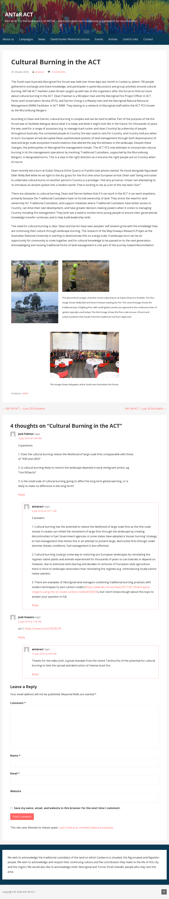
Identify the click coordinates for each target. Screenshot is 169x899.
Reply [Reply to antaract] (35, 605)
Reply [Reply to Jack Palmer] (21, 494)
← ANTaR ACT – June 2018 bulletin (23, 408)
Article (25, 393)
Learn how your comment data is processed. (86, 827)
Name (15, 755)
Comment (18, 703)
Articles (113, 39)
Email (15, 773)
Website (15, 791)
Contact (148, 39)
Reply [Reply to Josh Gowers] (21, 637)
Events (99, 39)
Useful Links (130, 39)
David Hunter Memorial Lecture (70, 39)
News (41, 39)
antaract (39, 71)
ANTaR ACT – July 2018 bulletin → (146, 408)
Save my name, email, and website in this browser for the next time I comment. (67, 808)
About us (8, 39)
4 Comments (58, 71)
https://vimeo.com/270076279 (43, 628)
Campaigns (26, 39)
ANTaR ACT (19, 14)
